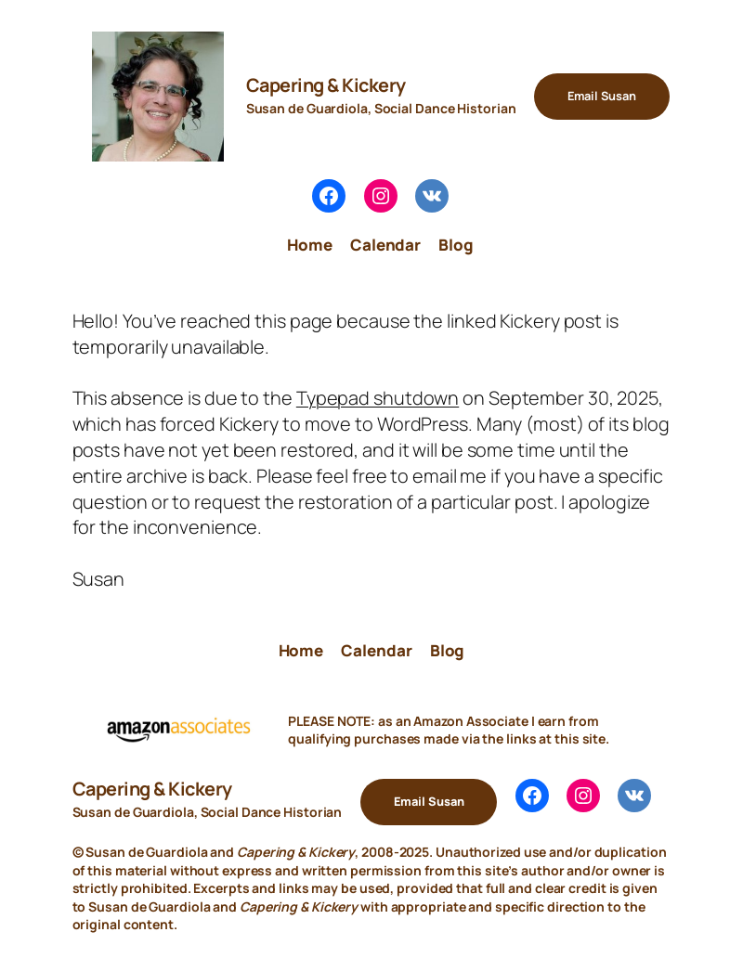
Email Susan (601, 95)
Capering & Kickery (326, 84)
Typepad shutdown (377, 397)
